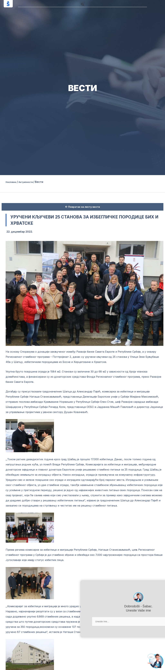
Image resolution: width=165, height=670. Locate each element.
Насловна (12, 181)
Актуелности (30, 181)
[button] (82, 4)
